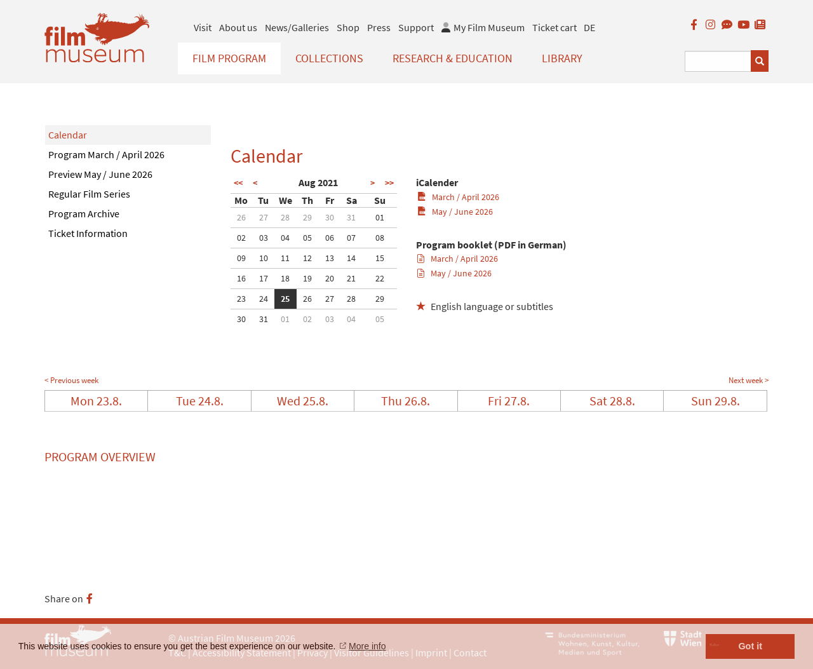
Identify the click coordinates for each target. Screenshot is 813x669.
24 (263, 298)
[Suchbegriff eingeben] (718, 61)
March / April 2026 (458, 197)
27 (263, 217)
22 (379, 278)
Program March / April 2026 (106, 154)
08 (379, 237)
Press (379, 27)
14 (351, 258)
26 (241, 217)
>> (389, 183)
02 (241, 237)
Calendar (67, 134)
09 (241, 258)
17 (263, 278)
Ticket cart (554, 27)
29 (307, 217)
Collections (329, 58)
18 (285, 278)
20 (329, 278)
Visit (203, 27)
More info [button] (367, 646)
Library (562, 58)
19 (307, 278)
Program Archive (83, 213)
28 (285, 217)
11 (285, 258)
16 (241, 278)
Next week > (749, 380)
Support (416, 27)
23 (241, 298)
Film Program (229, 58)
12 (307, 258)
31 (351, 217)
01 (379, 217)
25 (285, 298)
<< (238, 183)
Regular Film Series (89, 193)
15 (379, 258)
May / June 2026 (455, 211)
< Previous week (71, 380)
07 (351, 237)
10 (263, 258)
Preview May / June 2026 (100, 174)
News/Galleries (297, 27)
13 (329, 258)
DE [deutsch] (589, 27)
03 (263, 237)
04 (285, 237)
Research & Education (453, 58)
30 (329, 217)
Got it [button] (750, 646)
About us (238, 27)
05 (307, 237)
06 (329, 237)
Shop (348, 27)
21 (351, 278)
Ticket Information (88, 233)
